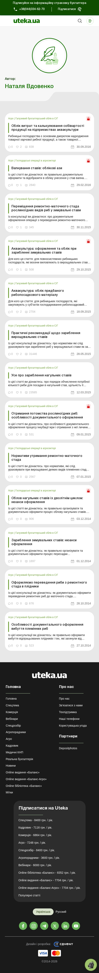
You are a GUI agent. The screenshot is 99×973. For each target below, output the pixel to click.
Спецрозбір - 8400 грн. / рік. (37, 850)
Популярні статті (29, 895)
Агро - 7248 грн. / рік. (32, 842)
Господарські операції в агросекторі (35, 160)
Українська (43, 911)
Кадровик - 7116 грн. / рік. (35, 827)
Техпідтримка (68, 712)
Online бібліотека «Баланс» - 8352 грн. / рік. (47, 872)
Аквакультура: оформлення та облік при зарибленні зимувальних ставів (43, 250)
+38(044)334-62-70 (32, 9)
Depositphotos (68, 748)
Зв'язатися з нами (71, 705)
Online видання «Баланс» (23, 772)
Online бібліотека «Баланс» (24, 785)
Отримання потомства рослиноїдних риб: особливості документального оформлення (47, 415)
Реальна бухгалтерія (19, 759)
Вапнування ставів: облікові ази (36, 168)
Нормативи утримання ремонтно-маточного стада (46, 458)
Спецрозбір (13, 725)
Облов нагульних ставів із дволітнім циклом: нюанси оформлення (47, 500)
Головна (11, 698)
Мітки (9, 792)
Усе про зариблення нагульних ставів (41, 375)
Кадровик (12, 745)
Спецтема (12, 705)
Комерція (12, 712)
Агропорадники (16, 732)
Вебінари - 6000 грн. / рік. (35, 865)
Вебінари (12, 718)
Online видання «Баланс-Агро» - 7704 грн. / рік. (50, 887)
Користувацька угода (73, 725)
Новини (11, 765)
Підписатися (67, 9)
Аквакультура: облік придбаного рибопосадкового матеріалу (37, 293)
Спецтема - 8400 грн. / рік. (36, 820)
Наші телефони (69, 718)
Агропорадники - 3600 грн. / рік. (39, 857)
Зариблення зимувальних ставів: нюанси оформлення (44, 542)
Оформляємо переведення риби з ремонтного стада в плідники (49, 584)
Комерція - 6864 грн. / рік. (35, 835)
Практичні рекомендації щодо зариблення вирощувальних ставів (45, 335)
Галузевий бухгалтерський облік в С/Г (36, 118)
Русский (61, 911)
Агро (11, 118)
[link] (49, 132)
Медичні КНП (14, 752)
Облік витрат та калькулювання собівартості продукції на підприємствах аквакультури (47, 128)
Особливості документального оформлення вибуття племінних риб (47, 626)
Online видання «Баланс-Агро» (26, 779)
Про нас (64, 698)
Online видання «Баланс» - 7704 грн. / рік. (46, 880)
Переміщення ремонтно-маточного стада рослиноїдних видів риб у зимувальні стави (46, 208)
